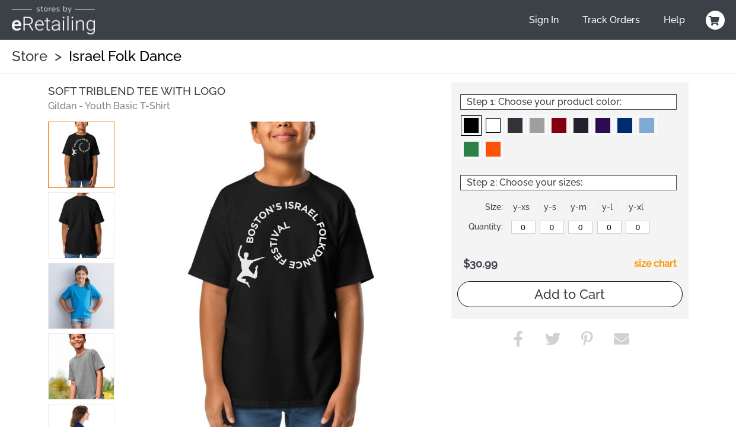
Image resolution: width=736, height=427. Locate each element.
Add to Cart (569, 294)
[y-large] (609, 227)
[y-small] (552, 227)
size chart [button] (655, 263)
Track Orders (611, 20)
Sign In (544, 20)
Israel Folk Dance (125, 56)
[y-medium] (580, 227)
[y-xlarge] (638, 227)
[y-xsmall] (523, 227)
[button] (81, 154)
